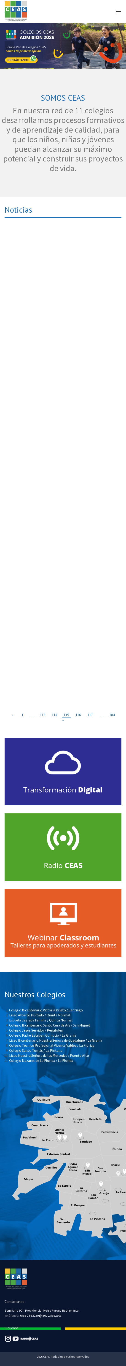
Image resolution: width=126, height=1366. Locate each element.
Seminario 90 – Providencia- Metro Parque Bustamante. (42, 1310)
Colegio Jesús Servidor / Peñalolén (36, 1030)
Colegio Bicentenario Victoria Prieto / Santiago (46, 1010)
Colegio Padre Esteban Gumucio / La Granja (42, 1035)
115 (66, 714)
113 (42, 714)
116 (78, 714)
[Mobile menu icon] (118, 11)
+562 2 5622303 (51, 1315)
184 (112, 714)
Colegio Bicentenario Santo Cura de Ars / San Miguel (49, 1025)
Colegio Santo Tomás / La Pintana (35, 1050)
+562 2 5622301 (30, 1315)
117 (90, 714)
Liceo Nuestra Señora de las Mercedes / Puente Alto (49, 1055)
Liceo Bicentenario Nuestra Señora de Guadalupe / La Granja (55, 1040)
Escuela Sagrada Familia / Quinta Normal (41, 1020)
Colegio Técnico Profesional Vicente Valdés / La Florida (51, 1045)
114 (54, 714)
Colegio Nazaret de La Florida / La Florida (41, 1060)
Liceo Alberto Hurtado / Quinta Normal (39, 1015)
